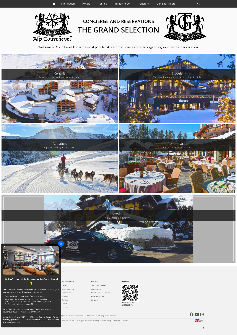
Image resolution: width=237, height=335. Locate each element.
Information (69, 3)
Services (65, 300)
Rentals (103, 3)
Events (64, 304)
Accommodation (68, 289)
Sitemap (96, 321)
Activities (65, 296)
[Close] (61, 244)
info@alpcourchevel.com (107, 316)
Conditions (117, 321)
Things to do (123, 3)
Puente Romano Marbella (100, 293)
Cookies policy (106, 321)
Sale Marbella (96, 289)
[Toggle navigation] (199, 4)
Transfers (144, 3)
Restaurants (66, 293)
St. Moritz (94, 300)
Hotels (87, 3)
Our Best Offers (165, 3)
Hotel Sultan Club (97, 296)
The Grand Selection (99, 286)
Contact (125, 321)
